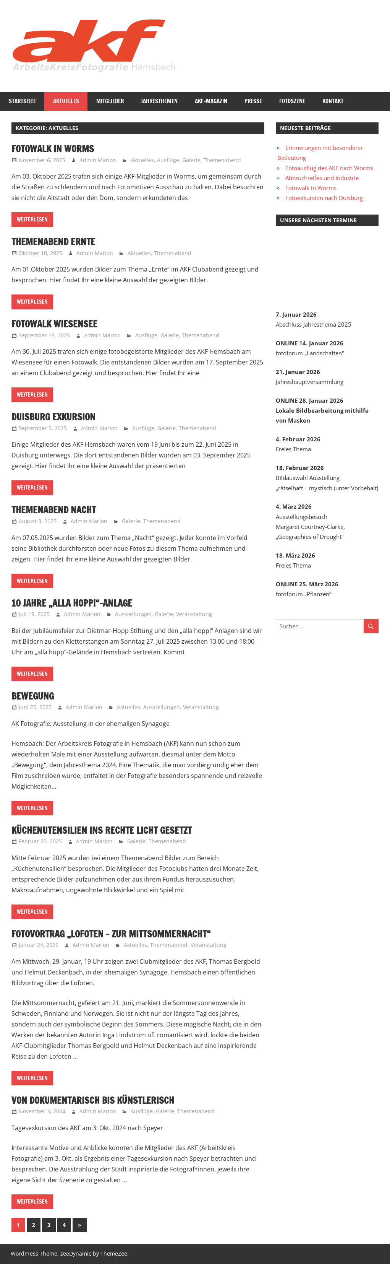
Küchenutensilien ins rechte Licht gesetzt (101, 830)
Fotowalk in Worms (52, 148)
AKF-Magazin (211, 101)
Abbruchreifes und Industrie (322, 178)
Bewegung (32, 696)
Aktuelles (66, 101)
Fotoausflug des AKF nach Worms (329, 168)
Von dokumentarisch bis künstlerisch (93, 1100)
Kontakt (332, 101)
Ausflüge (168, 160)
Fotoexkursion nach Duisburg (324, 198)
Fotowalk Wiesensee (54, 323)
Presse (253, 101)
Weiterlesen (32, 219)
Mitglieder (110, 101)
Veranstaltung (194, 614)
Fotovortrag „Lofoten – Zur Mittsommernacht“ (110, 933)
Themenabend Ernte (53, 241)
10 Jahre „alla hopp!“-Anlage (71, 603)
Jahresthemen (159, 101)
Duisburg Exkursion (53, 416)
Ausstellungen (133, 614)
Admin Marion (97, 160)
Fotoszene (292, 101)
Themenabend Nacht (53, 509)
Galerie (191, 160)
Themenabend (222, 160)
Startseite (22, 101)
